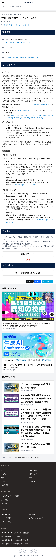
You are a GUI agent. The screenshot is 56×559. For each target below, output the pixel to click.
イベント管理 (6, 522)
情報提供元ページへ (28, 254)
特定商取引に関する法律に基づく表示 (14, 540)
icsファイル (25, 42)
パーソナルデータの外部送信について (14, 544)
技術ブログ (33, 474)
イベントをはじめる (36, 518)
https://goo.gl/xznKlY (25, 110)
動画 (3, 478)
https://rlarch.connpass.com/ (40, 104)
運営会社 (4, 503)
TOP (3, 458)
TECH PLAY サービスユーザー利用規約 (15, 533)
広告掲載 (4, 500)
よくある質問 (6, 518)
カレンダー (33, 470)
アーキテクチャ (16, 25)
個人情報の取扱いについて (10, 536)
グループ (4, 481)
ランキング (33, 481)
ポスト (30, 281)
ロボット (26, 25)
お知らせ (32, 514)
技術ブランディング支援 (10, 496)
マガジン (4, 474)
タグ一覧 (4, 485)
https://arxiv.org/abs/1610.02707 (24, 185)
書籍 (30, 478)
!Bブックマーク (47, 281)
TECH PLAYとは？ (8, 514)
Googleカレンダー (12, 42)
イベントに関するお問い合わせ (28, 273)
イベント (10, 458)
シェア (37, 281)
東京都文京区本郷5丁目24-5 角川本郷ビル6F (22, 58)
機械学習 (7, 25)
